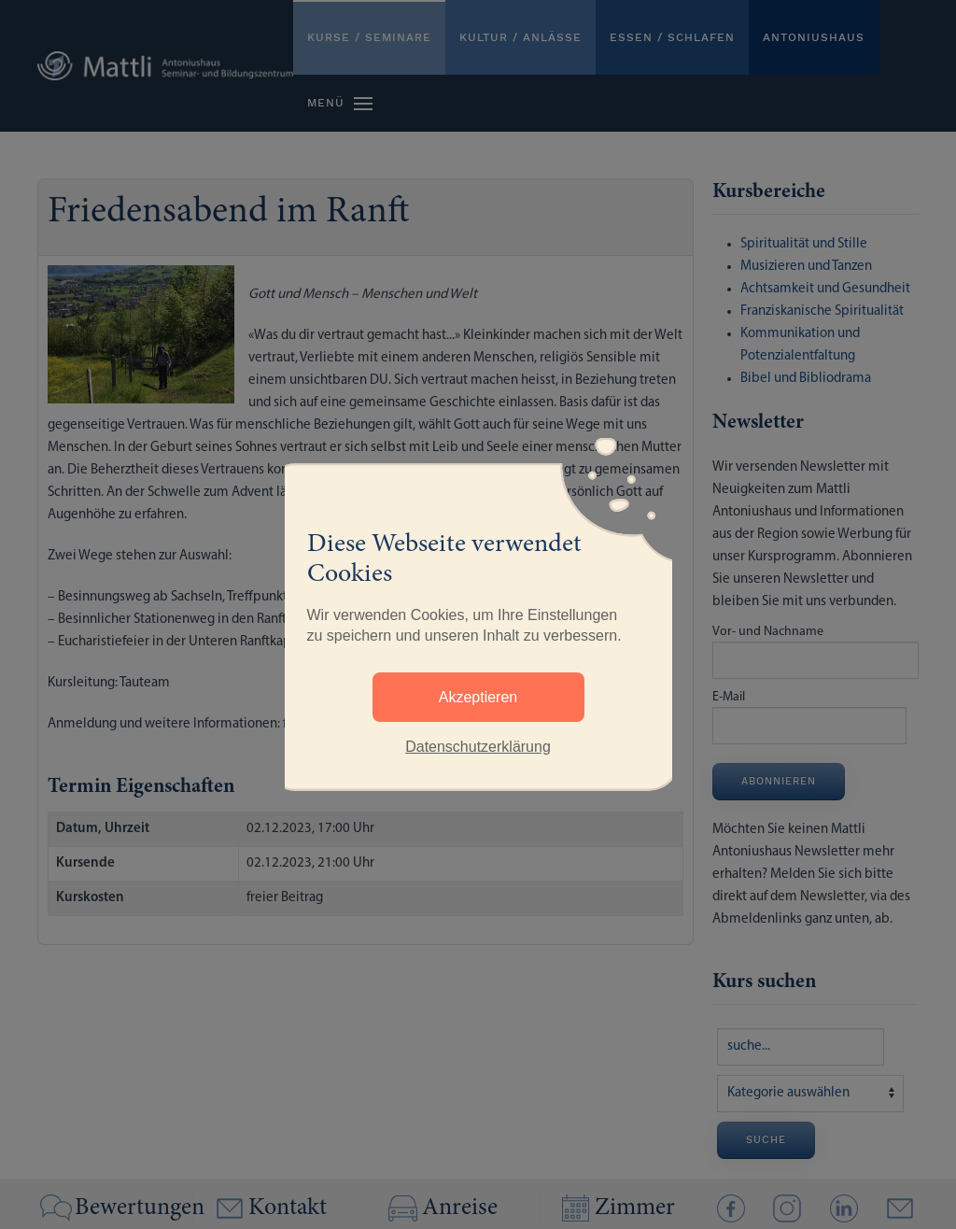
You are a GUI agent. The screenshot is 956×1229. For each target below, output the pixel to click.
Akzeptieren (478, 697)
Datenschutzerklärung (478, 747)
